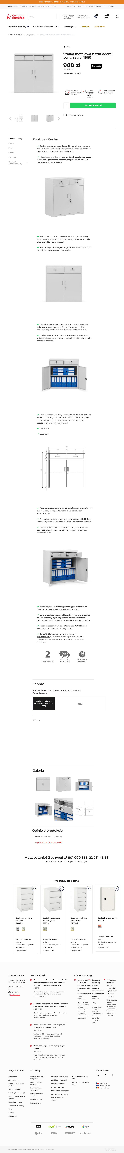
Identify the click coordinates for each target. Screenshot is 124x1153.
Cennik (11, 143)
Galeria (11, 153)
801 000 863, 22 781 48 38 (17, 6)
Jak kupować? (82, 6)
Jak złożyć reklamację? (16, 1093)
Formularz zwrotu (15, 1102)
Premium (85, 27)
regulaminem (43, 637)
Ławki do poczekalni (59, 1080)
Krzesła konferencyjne (59, 1076)
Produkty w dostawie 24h (45, 27)
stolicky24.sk (103, 1086)
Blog (104, 6)
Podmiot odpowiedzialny (18, 163)
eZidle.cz (101, 1083)
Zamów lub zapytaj (93, 105)
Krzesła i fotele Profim (59, 1094)
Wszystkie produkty (17, 27)
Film (10, 148)
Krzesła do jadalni (58, 1083)
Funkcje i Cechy (15, 139)
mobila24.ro (102, 1088)
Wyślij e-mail (15, 995)
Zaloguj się (12, 1116)
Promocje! (68, 27)
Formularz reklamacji (16, 1106)
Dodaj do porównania (73, 115)
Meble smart (99, 27)
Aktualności (37, 975)
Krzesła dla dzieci (36, 1099)
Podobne (12, 157)
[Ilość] (66, 105)
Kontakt (111, 6)
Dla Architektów (95, 6)
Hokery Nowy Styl (57, 1087)
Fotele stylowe (35, 1103)
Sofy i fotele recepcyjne (60, 1090)
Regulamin (71, 6)
